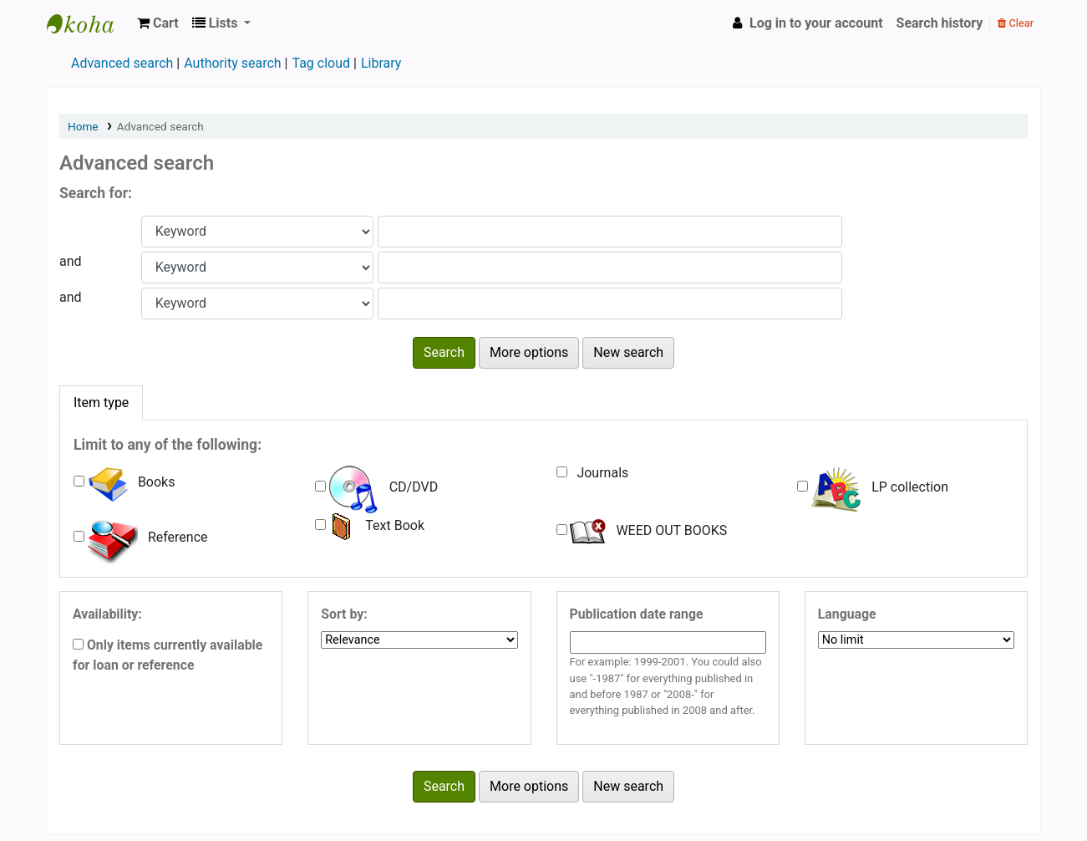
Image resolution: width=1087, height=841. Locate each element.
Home (83, 126)
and (70, 261)
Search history (940, 23)
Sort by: (344, 614)
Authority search (232, 63)
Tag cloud (321, 63)
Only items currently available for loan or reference (167, 655)
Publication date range (637, 614)
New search (628, 352)
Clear (1016, 23)
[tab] (101, 402)
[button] (157, 23)
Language (847, 614)
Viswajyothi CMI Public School (88, 23)
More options (529, 352)
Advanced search (122, 63)
